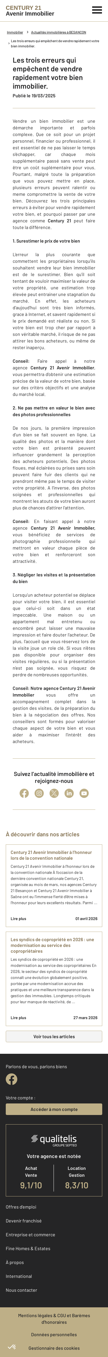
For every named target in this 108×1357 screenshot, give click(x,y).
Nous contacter (21, 1290)
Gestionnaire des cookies (54, 1348)
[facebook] (11, 1079)
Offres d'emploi (21, 1206)
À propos (15, 1262)
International (19, 1276)
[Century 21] (30, 10)
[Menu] (97, 9)
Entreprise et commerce (30, 1234)
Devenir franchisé (24, 1220)
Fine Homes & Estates (28, 1248)
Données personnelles (54, 1334)
